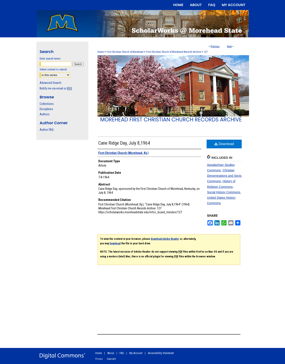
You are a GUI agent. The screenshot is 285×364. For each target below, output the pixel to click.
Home (100, 51)
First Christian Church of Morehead (125, 51)
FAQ (122, 353)
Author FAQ (46, 129)
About (110, 353)
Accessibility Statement (161, 353)
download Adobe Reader (165, 238)
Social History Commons (223, 192)
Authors (45, 114)
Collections (47, 104)
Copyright (111, 358)
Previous (215, 46)
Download (224, 144)
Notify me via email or (56, 88)
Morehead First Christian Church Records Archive (171, 119)
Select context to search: (53, 69)
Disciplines (46, 109)
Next (229, 46)
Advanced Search (50, 82)
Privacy (99, 358)
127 (206, 51)
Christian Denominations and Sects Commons (224, 176)
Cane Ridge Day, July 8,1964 (124, 143)
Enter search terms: (50, 58)
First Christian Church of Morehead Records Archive (173, 51)
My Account (135, 353)
